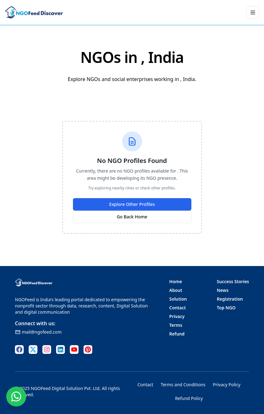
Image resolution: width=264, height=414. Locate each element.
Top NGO (226, 308)
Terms (175, 325)
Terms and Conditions (183, 385)
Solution (178, 299)
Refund (177, 334)
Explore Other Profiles (132, 204)
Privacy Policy (226, 385)
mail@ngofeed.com (38, 332)
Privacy (177, 316)
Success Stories (233, 281)
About (175, 290)
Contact (177, 308)
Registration (230, 299)
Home (175, 281)
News (223, 290)
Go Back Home (132, 217)
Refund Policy (189, 398)
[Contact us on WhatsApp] (16, 397)
